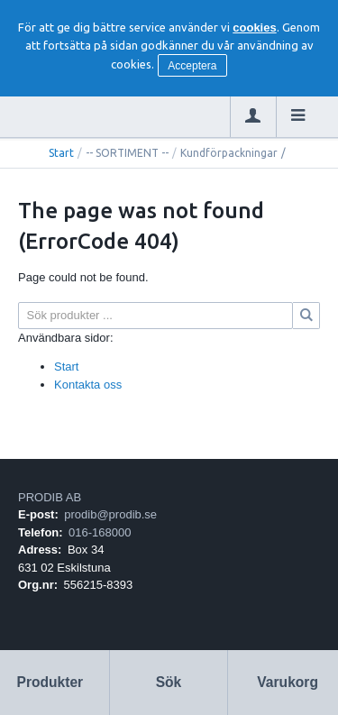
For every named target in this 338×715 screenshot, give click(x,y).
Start (61, 153)
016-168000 (100, 532)
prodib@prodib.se (110, 514)
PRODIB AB (49, 497)
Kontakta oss (88, 384)
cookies (254, 27)
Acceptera (192, 66)
